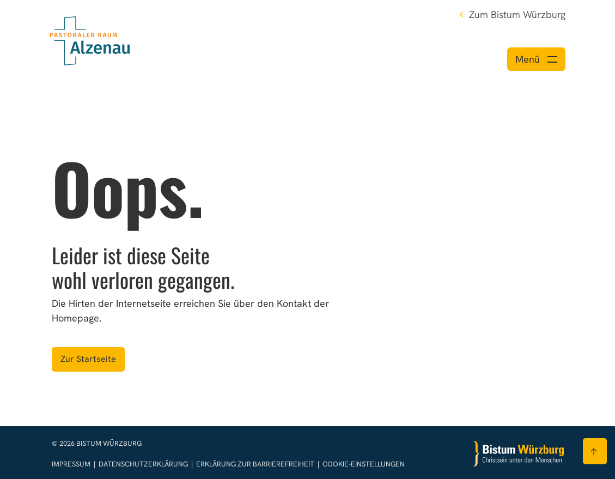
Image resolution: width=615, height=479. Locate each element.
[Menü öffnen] (536, 59)
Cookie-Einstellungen (363, 464)
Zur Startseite (88, 359)
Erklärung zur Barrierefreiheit (255, 464)
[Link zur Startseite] (90, 39)
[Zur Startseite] (518, 453)
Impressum (72, 464)
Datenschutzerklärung (144, 464)
